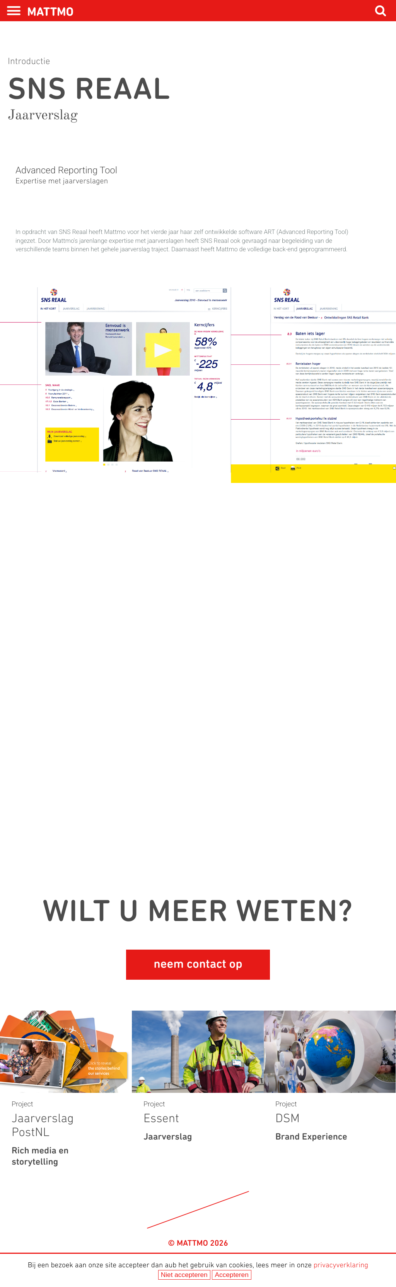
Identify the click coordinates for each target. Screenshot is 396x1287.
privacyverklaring (341, 1265)
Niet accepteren (184, 1275)
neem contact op (198, 964)
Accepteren (231, 1275)
